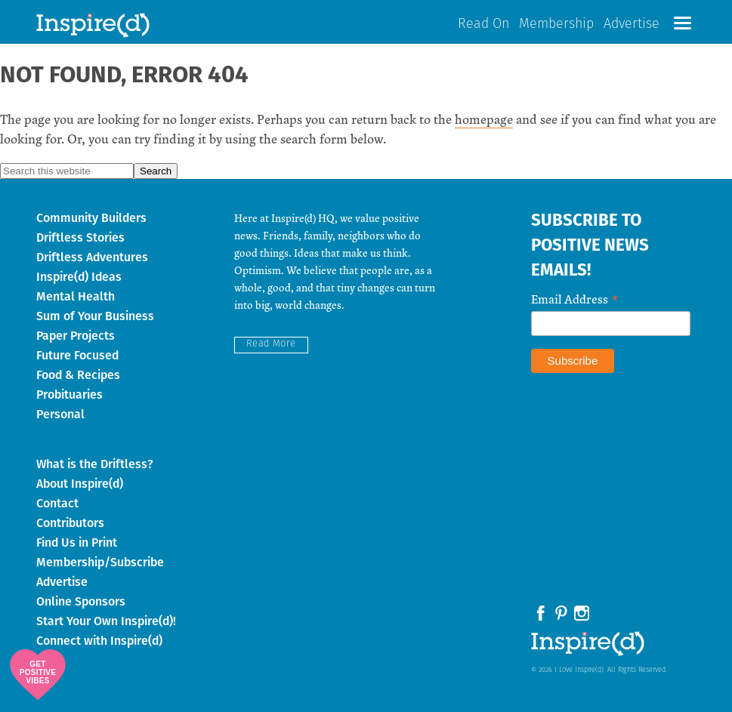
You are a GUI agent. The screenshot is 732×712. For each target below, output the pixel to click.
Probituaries (69, 394)
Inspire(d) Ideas (79, 277)
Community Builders (91, 218)
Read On (483, 24)
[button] (682, 23)
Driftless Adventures (92, 257)
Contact (57, 503)
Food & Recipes (78, 375)
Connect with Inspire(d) (99, 640)
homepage (484, 119)
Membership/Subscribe (100, 562)
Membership (556, 24)
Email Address (575, 298)
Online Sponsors (80, 601)
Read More (271, 344)
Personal (60, 414)
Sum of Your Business (95, 316)
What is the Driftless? (94, 464)
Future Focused (77, 355)
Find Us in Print (76, 542)
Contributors (70, 523)
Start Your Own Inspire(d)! (106, 621)
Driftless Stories (80, 237)
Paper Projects (75, 335)
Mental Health (75, 296)
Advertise (631, 24)
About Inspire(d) (79, 483)
